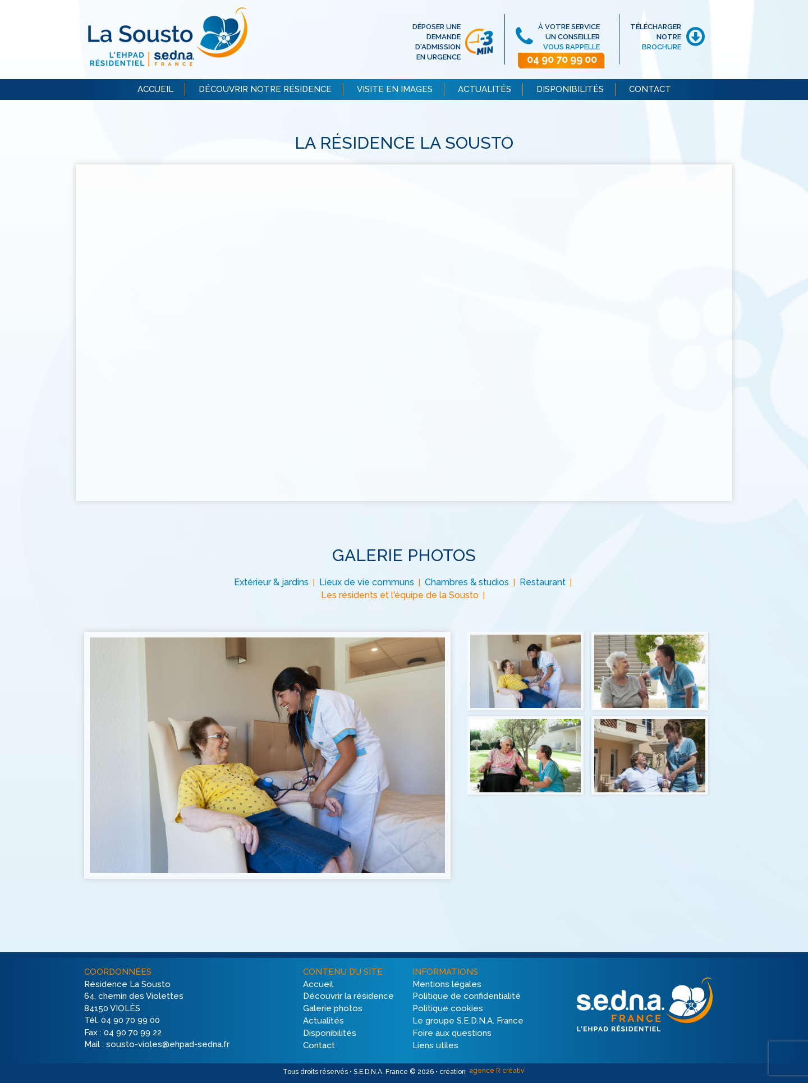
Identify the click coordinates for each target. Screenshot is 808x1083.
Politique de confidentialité (466, 997)
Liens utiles (435, 1045)
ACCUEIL (155, 89)
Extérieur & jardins (271, 582)
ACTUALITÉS (484, 89)
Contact (319, 1045)
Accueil (318, 984)
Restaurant (543, 582)
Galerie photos (332, 1009)
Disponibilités (329, 1033)
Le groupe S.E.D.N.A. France (468, 1021)
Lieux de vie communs (366, 582)
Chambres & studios (467, 582)
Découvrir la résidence (348, 997)
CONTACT (650, 89)
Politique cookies (447, 1009)
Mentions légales (446, 984)
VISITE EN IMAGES (395, 89)
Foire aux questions (452, 1033)
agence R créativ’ (496, 1071)
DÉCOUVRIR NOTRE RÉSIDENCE (265, 89)
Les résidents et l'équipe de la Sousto (400, 595)
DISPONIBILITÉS (570, 89)
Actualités (323, 1021)
